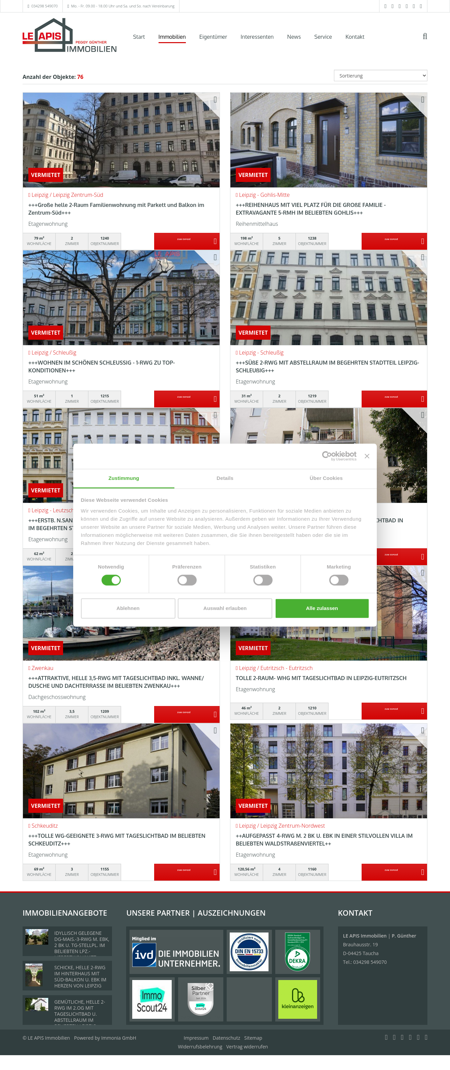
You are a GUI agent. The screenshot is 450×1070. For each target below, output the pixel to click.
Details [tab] (225, 478)
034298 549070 (44, 5)
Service (323, 36)
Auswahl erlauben (225, 608)
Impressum (196, 1038)
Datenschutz (226, 1038)
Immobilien (172, 36)
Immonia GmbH (118, 1038)
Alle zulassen (322, 608)
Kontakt (354, 36)
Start (139, 36)
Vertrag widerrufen (247, 1046)
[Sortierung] (381, 75)
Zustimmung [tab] (124, 478)
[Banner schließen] (367, 456)
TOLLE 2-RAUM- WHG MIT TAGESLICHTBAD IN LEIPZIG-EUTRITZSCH (321, 678)
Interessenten (257, 36)
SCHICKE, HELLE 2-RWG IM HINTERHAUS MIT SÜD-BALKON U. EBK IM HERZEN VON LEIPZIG (80, 976)
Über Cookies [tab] (326, 478)
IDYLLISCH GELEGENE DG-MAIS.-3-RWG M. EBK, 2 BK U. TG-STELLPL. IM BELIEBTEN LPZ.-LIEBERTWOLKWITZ (81, 945)
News (294, 36)
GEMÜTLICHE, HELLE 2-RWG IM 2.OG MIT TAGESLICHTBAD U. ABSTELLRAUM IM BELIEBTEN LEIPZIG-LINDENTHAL (79, 1017)
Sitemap (253, 1038)
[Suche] (429, 41)
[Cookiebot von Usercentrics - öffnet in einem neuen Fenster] (327, 456)
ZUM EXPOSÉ (184, 241)
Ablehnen (127, 608)
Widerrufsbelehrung (200, 1046)
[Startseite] (69, 36)
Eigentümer (213, 36)
